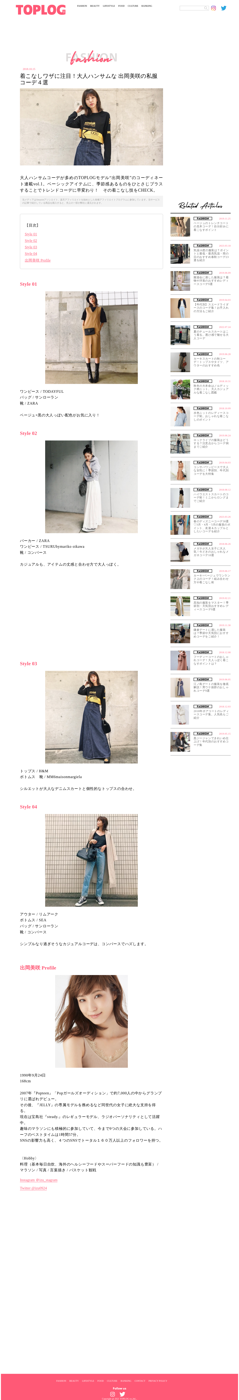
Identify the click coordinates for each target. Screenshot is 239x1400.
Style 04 (31, 254)
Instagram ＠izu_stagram (38, 1180)
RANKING (147, 6)
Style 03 (31, 247)
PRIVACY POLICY (157, 1381)
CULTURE (133, 6)
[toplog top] (41, 10)
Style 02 (31, 241)
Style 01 (31, 234)
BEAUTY (95, 6)
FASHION (82, 6)
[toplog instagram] (216, 8)
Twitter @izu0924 (33, 1188)
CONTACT (140, 1381)
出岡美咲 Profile (38, 260)
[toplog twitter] (226, 8)
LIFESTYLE (109, 6)
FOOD (121, 6)
